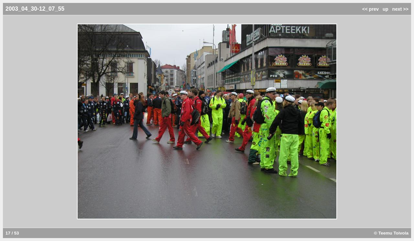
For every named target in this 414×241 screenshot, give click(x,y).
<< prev (370, 9)
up (385, 9)
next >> (400, 9)
